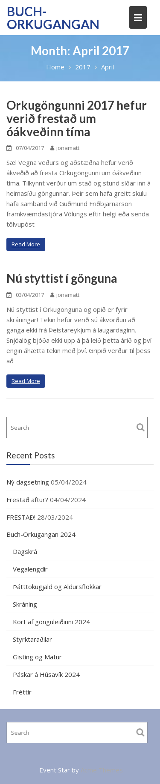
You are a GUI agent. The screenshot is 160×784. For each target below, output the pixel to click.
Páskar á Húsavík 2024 (46, 674)
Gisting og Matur (37, 656)
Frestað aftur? (27, 499)
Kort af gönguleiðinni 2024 (51, 621)
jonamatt (64, 148)
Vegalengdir (30, 569)
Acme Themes (102, 770)
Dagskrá (25, 551)
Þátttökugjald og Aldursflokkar (57, 586)
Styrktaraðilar (32, 639)
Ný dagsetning (27, 482)
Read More (26, 244)
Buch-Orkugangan (53, 17)
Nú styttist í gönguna (61, 278)
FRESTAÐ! (20, 517)
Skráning (25, 604)
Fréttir (22, 692)
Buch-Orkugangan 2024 (41, 534)
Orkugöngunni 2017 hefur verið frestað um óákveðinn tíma (76, 118)
